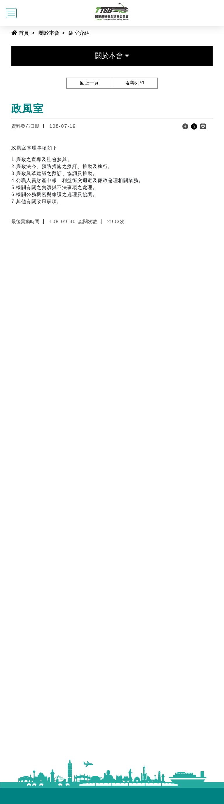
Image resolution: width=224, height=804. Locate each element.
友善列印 (134, 83)
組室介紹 (79, 33)
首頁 (20, 33)
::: (9, 32)
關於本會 (49, 33)
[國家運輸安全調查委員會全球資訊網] (112, 10)
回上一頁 (89, 83)
